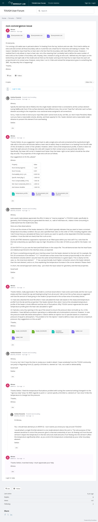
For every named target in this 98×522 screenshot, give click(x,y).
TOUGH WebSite (53, 3)
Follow (20, 76)
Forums (11, 18)
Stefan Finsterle (16, 97)
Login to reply (16, 89)
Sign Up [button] (88, 3)
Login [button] (93, 3)
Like (10, 76)
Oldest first (88, 82)
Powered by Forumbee (90, 520)
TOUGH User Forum (39, 3)
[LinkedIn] (11, 515)
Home (4, 18)
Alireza (13, 29)
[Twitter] (8, 515)
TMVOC (19, 18)
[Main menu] (3, 3)
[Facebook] (5, 515)
